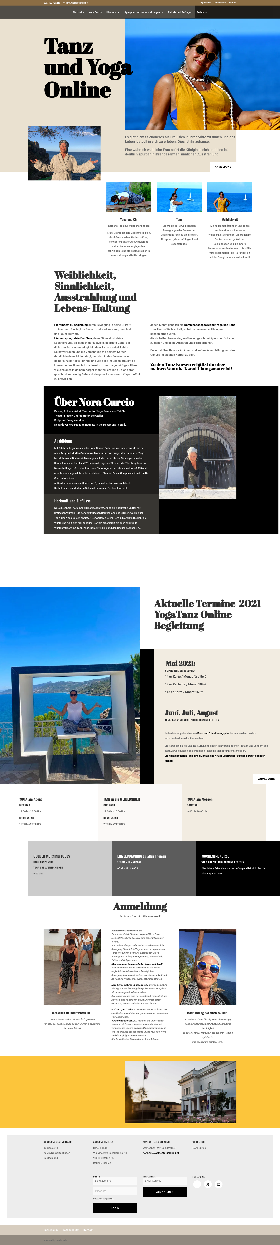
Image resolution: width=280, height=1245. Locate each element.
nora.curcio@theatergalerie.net (161, 1153)
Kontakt (232, 3)
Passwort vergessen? (103, 1198)
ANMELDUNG (266, 778)
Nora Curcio (95, 12)
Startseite (78, 12)
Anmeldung (223, 166)
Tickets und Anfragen (180, 12)
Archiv (200, 12)
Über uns (111, 12)
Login (115, 1208)
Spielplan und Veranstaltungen (142, 12)
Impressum (205, 3)
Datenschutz (220, 3)
